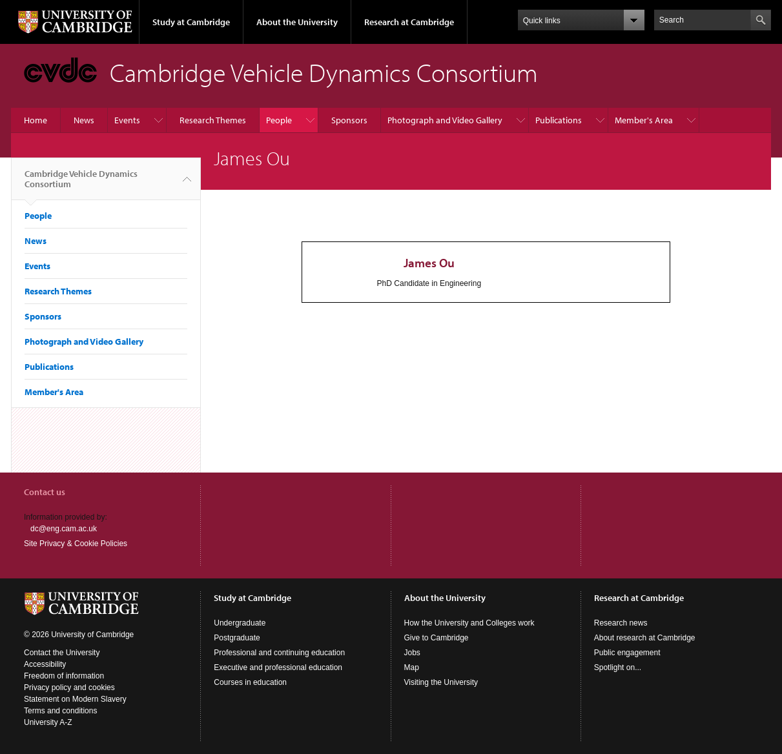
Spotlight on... (617, 667)
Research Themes (213, 120)
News (84, 120)
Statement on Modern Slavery (75, 699)
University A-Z (48, 722)
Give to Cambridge (436, 637)
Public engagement (627, 652)
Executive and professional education (278, 667)
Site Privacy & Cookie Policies (75, 543)
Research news (621, 622)
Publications (558, 120)
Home (35, 120)
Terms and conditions (60, 710)
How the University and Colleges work (469, 622)
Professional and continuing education (279, 652)
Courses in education (250, 682)
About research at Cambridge (644, 637)
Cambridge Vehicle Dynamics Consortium (81, 184)
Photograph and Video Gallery (444, 120)
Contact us (44, 492)
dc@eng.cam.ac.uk (63, 528)
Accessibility (45, 664)
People (279, 120)
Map (411, 667)
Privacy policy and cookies (69, 687)
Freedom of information (64, 675)
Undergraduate (239, 622)
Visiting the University (441, 682)
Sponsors (349, 120)
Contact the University (61, 652)
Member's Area (644, 120)
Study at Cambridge (191, 22)
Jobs (412, 652)
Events (127, 120)
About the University (297, 22)
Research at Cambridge (409, 22)
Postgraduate (237, 637)
